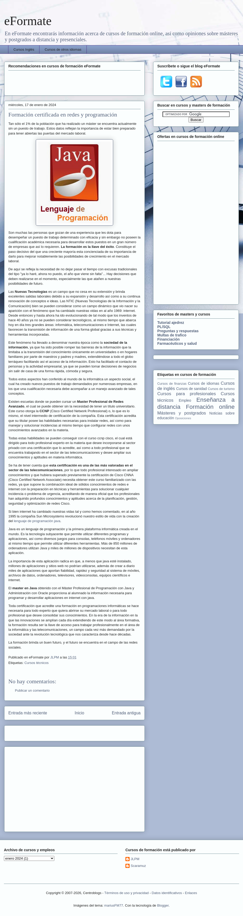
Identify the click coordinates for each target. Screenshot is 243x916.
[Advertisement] (74, 82)
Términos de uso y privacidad (126, 893)
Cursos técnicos (36, 663)
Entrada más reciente (27, 713)
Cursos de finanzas (172, 384)
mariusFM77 (113, 905)
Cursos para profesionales (186, 393)
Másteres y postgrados (181, 413)
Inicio (79, 713)
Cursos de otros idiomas (63, 49)
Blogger (163, 905)
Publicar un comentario (32, 690)
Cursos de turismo (221, 389)
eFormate (27, 21)
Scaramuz (138, 866)
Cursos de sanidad (191, 389)
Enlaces (191, 893)
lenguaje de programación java (37, 521)
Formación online (210, 407)
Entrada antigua (126, 713)
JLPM (55, 657)
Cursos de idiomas (203, 383)
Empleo (185, 400)
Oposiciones (183, 418)
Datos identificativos (167, 893)
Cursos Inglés (24, 49)
